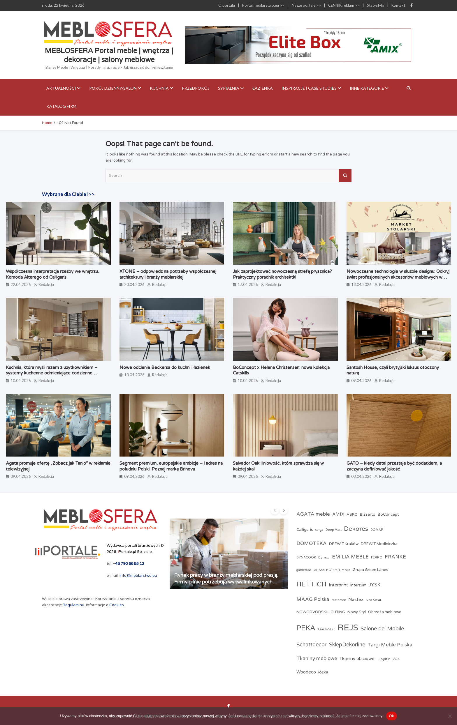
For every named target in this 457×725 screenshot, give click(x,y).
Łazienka (262, 88)
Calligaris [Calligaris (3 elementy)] (304, 529)
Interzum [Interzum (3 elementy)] (358, 585)
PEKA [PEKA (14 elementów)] (306, 628)
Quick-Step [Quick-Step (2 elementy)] (326, 629)
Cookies (116, 605)
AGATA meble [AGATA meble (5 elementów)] (313, 514)
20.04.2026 (134, 284)
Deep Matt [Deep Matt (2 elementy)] (334, 530)
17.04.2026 (248, 284)
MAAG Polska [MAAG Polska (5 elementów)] (312, 599)
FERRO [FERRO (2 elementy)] (376, 557)
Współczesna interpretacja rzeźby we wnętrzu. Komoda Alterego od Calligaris (52, 274)
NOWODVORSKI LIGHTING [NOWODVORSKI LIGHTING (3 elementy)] (320, 612)
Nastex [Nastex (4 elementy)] (355, 599)
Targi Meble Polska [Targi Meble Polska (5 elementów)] (390, 645)
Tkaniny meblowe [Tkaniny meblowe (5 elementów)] (316, 659)
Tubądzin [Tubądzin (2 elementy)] (383, 659)
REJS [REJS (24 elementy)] (348, 628)
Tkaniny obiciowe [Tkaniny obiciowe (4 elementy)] (357, 658)
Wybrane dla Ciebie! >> (68, 194)
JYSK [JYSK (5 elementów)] (375, 585)
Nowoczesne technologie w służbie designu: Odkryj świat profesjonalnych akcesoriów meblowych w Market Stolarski (398, 277)
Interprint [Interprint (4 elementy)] (338, 585)
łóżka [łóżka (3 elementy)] (323, 672)
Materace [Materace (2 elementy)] (339, 600)
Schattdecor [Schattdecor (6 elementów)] (311, 644)
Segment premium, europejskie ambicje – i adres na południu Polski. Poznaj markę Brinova (171, 466)
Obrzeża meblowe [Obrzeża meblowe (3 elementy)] (384, 612)
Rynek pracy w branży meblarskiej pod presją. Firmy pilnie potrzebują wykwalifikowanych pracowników (226, 581)
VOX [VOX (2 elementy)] (396, 659)
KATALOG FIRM (61, 106)
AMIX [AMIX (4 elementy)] (338, 514)
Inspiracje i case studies (309, 88)
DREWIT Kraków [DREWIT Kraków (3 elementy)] (343, 544)
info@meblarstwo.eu (138, 575)
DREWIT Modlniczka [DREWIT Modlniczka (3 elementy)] (379, 544)
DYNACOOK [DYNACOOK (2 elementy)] (306, 557)
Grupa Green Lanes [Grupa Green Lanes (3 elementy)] (370, 569)
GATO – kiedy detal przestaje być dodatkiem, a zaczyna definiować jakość (394, 466)
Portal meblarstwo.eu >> (263, 5)
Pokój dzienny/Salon (113, 88)
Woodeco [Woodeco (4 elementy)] (306, 672)
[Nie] (450, 716)
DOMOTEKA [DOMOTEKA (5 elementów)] (311, 544)
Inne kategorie (367, 88)
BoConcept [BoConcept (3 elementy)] (388, 514)
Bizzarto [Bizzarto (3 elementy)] (367, 514)
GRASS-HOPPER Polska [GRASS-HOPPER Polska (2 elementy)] (332, 570)
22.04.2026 (20, 284)
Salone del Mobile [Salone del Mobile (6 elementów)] (382, 628)
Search (345, 175)
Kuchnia (159, 88)
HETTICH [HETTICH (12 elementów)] (311, 584)
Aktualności (61, 88)
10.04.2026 (20, 380)
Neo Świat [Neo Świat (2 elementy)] (373, 600)
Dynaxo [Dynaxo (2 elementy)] (324, 557)
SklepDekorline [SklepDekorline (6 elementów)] (347, 644)
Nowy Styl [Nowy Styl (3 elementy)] (356, 612)
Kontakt (398, 5)
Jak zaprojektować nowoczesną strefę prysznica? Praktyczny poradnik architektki (283, 274)
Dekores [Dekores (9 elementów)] (356, 529)
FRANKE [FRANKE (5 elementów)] (395, 557)
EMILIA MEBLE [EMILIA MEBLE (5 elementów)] (350, 557)
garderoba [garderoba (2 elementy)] (303, 570)
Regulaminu (73, 605)
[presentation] (275, 510)
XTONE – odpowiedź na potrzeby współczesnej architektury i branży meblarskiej (167, 274)
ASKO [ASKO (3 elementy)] (352, 514)
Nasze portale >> (306, 5)
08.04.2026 (361, 476)
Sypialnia (228, 88)
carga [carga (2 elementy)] (319, 530)
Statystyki (375, 5)
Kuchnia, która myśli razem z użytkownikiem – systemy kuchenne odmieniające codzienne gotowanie (51, 373)
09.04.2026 (361, 380)
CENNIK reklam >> (344, 5)
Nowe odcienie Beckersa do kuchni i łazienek (164, 367)
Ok (391, 716)
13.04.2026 (361, 284)
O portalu (226, 5)
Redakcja (46, 284)
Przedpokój (195, 88)
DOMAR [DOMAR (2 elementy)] (376, 530)
